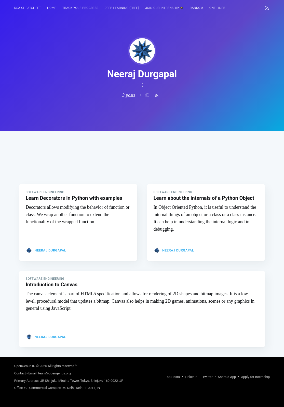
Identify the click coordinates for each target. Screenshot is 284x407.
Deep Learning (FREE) (121, 8)
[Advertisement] (142, 166)
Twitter (207, 377)
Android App (227, 377)
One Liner (217, 8)
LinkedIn (191, 377)
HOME (51, 8)
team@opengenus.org (54, 373)
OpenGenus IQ (24, 366)
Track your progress (80, 8)
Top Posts (172, 377)
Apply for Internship (255, 377)
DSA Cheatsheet (27, 8)
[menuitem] (27, 8)
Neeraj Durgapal (50, 250)
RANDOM (196, 8)
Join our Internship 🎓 (164, 8)
